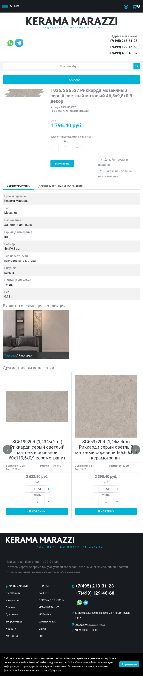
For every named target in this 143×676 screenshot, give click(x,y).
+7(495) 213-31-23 (123, 41)
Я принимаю (129, 664)
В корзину (62, 163)
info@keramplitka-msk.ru (90, 624)
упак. (37, 495)
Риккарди (25, 355)
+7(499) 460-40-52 (123, 53)
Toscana (10, 355)
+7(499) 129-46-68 (123, 47)
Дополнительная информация (60, 186)
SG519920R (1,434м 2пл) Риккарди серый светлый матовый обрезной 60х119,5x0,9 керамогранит (37, 450)
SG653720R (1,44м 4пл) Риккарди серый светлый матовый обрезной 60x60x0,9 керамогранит (106, 450)
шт (66, 140)
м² (37, 482)
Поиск (137, 66)
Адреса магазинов (124, 36)
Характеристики (18, 186)
